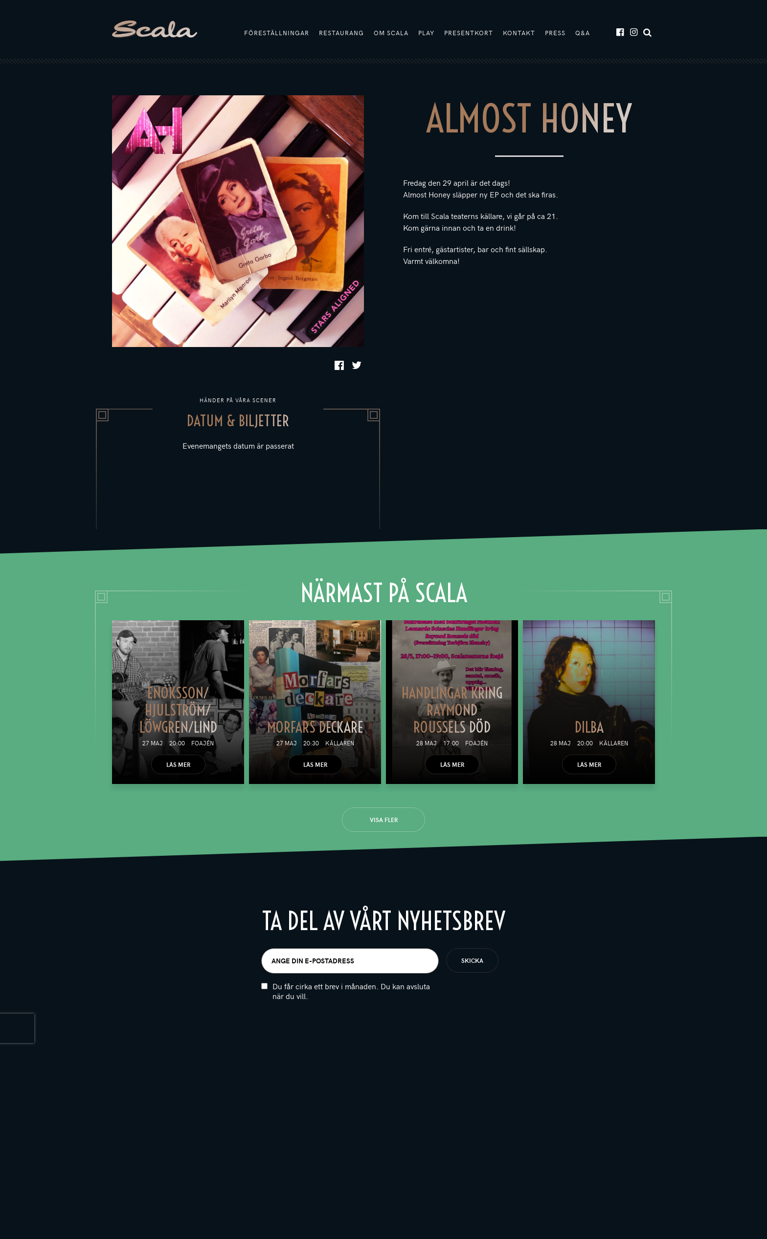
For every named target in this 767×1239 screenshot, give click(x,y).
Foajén (202, 743)
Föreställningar (276, 32)
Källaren (339, 743)
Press (555, 32)
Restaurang (341, 32)
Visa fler (384, 820)
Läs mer (178, 764)
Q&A (582, 32)
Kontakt (519, 32)
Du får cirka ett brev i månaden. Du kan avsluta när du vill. (351, 991)
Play (426, 32)
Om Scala (391, 32)
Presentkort (468, 32)
